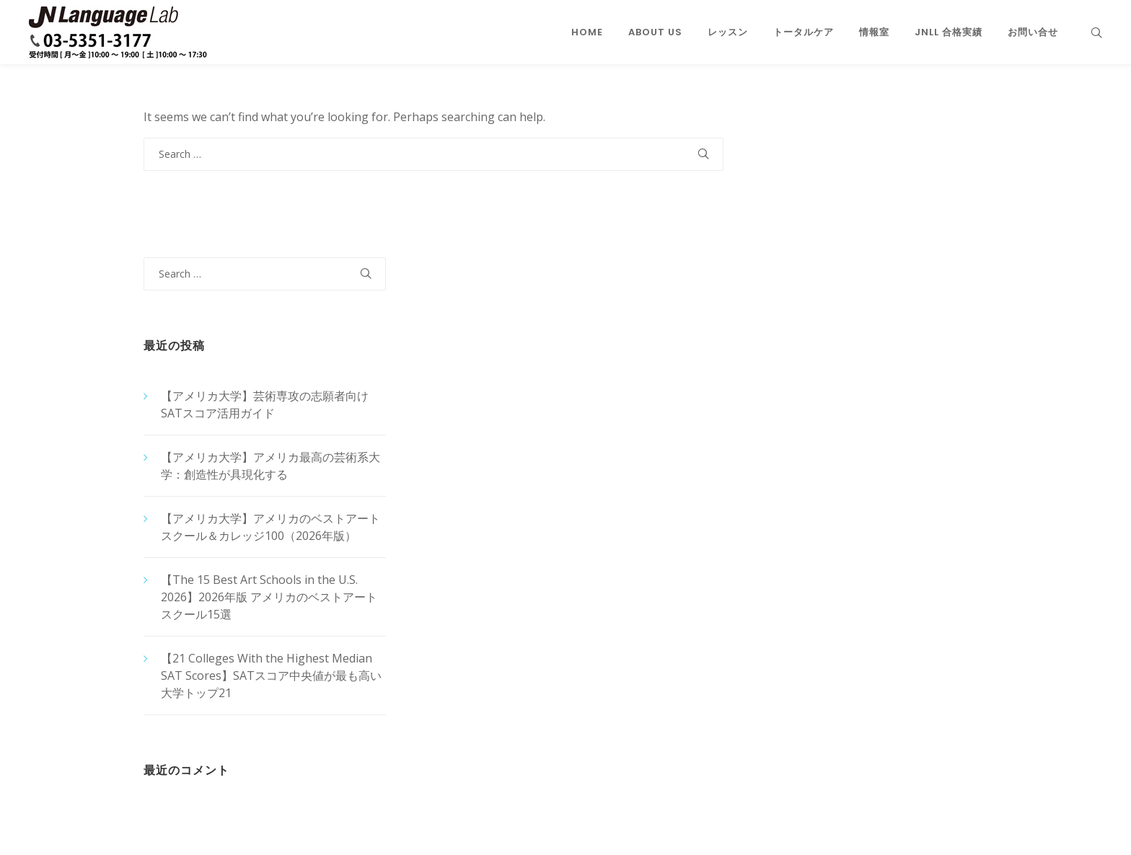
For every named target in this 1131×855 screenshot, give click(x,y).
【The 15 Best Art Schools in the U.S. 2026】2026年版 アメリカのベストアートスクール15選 (269, 597)
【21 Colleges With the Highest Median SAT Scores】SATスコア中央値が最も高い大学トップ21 (271, 675)
